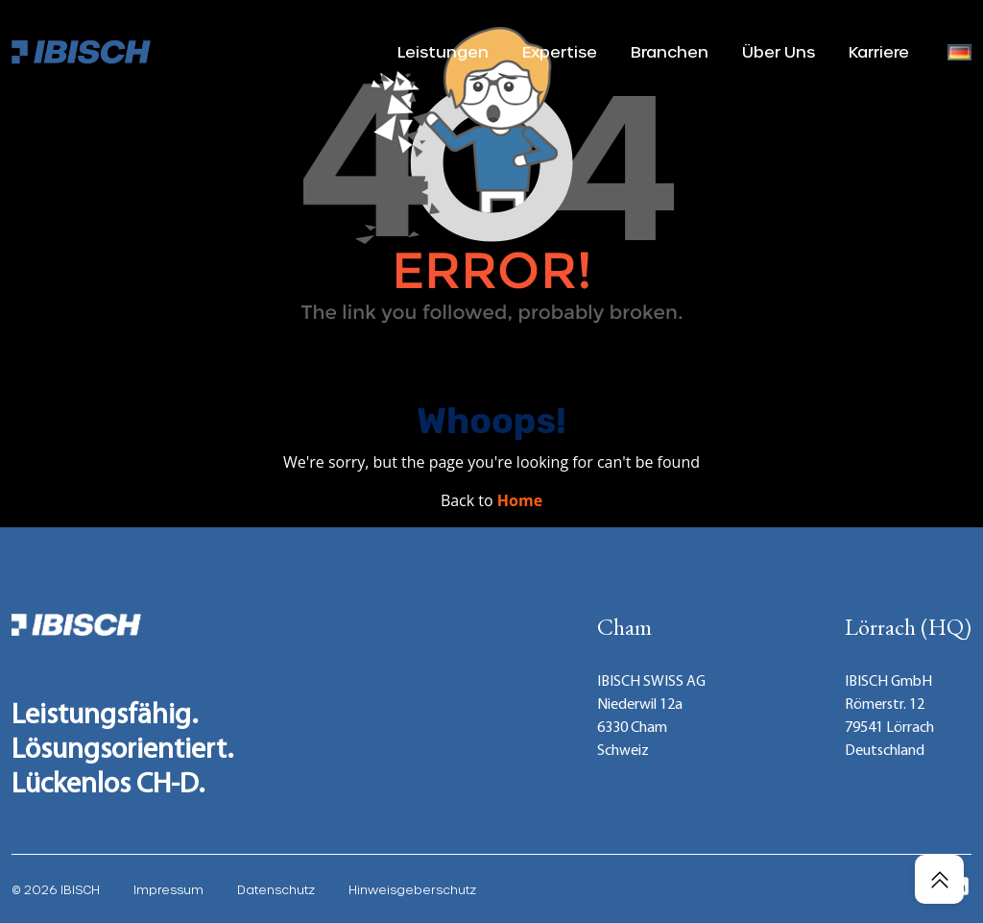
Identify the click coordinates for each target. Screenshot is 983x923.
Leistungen (443, 51)
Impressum (168, 889)
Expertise (559, 51)
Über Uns (778, 51)
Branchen (669, 51)
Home (519, 500)
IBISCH (80, 889)
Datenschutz (276, 889)
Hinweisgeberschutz (412, 889)
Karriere (879, 51)
